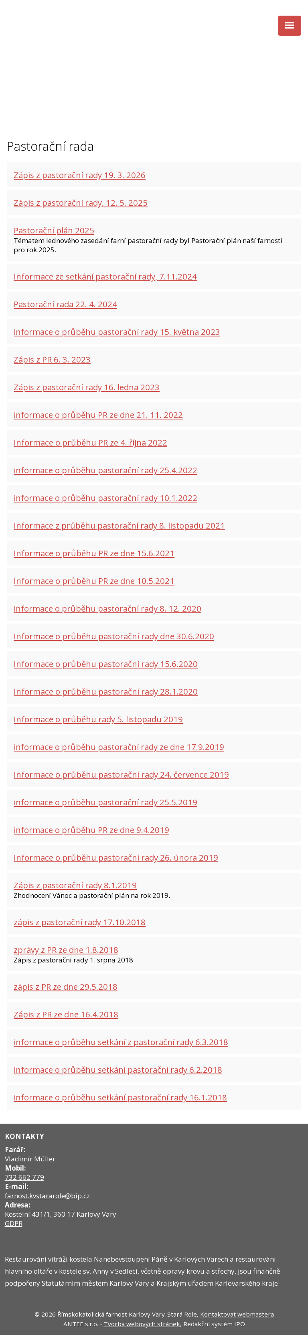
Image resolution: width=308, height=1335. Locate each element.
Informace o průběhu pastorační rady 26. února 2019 (116, 857)
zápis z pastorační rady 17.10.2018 (80, 922)
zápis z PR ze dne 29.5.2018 (66, 986)
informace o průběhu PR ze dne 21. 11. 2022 (98, 414)
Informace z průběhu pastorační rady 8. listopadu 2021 (119, 525)
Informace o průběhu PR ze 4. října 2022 (90, 442)
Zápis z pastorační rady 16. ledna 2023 (87, 387)
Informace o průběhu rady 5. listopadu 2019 (98, 719)
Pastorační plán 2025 (54, 230)
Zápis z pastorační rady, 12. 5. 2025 (81, 202)
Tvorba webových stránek (142, 1324)
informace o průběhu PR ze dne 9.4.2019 (91, 829)
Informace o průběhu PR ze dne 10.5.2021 (94, 580)
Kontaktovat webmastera (237, 1314)
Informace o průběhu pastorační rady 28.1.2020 (106, 691)
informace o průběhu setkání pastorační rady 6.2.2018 (118, 1069)
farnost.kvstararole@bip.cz (47, 1195)
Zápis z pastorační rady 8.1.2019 (75, 885)
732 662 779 (24, 1177)
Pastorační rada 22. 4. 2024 (65, 304)
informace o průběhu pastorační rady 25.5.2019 (105, 802)
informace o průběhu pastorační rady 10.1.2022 (105, 497)
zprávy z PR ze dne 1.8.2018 (66, 949)
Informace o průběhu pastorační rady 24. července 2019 (121, 774)
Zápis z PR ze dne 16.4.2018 (66, 1014)
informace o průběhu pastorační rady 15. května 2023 (117, 331)
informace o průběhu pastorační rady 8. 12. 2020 (107, 608)
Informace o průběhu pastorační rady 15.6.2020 (106, 663)
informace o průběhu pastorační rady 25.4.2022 (105, 470)
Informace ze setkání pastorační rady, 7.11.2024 (105, 276)
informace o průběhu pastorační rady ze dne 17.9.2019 (119, 746)
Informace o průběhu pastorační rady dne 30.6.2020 (114, 636)
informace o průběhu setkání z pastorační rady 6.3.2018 (121, 1041)
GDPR (13, 1223)
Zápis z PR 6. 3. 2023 (52, 359)
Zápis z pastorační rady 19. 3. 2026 (80, 174)
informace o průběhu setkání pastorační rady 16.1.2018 (120, 1097)
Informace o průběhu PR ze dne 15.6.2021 (94, 553)
